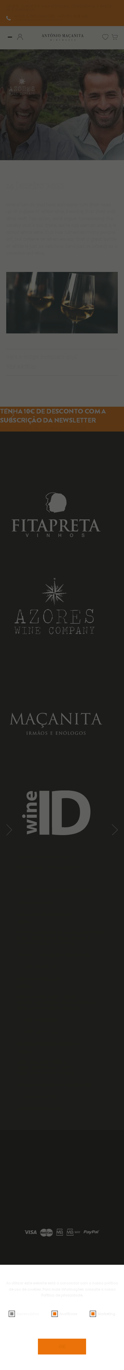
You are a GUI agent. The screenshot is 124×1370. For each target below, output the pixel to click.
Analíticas (68, 1313)
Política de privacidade (61, 1295)
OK (62, 1346)
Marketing (106, 1313)
